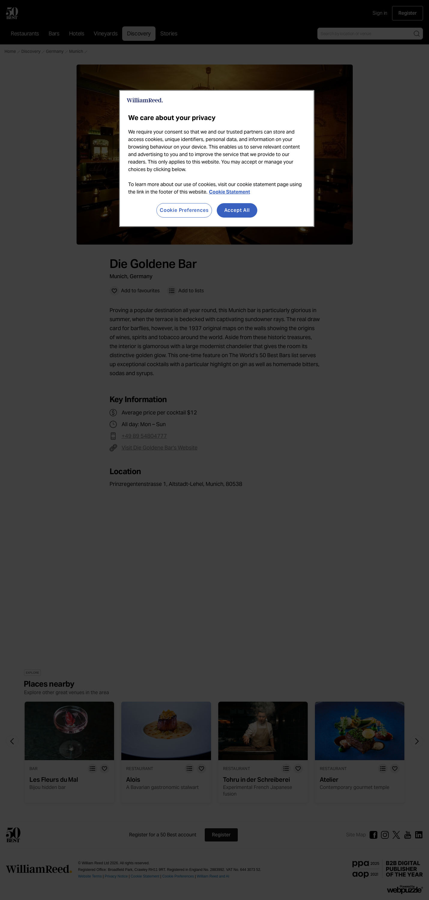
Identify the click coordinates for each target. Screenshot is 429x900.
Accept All (237, 210)
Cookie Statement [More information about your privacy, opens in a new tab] (229, 192)
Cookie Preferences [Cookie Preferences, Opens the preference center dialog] (184, 210)
